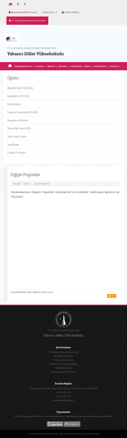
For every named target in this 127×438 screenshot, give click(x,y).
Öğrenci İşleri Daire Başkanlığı (63, 364)
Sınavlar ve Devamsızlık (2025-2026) (22, 112)
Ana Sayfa (16, 183)
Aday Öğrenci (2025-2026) (18, 96)
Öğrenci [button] (52, 66)
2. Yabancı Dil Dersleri (16, 152)
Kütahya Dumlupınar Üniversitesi (63, 352)
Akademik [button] (77, 66)
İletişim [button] (115, 66)
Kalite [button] (89, 66)
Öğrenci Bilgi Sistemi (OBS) (19, 128)
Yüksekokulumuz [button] (24, 66)
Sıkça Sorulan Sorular (16, 136)
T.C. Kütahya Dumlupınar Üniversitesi (27, 20)
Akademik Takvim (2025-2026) (20, 88)
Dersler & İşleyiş (14, 104)
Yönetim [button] (40, 66)
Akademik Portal (63, 368)
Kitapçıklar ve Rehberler (64, 120)
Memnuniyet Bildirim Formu (23, 12)
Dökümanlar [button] (101, 66)
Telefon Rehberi (70, 12)
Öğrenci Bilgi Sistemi (63, 360)
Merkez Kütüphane (63, 356)
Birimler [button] (64, 66)
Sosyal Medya (13, 144)
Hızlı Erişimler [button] (49, 12)
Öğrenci (27, 183)
